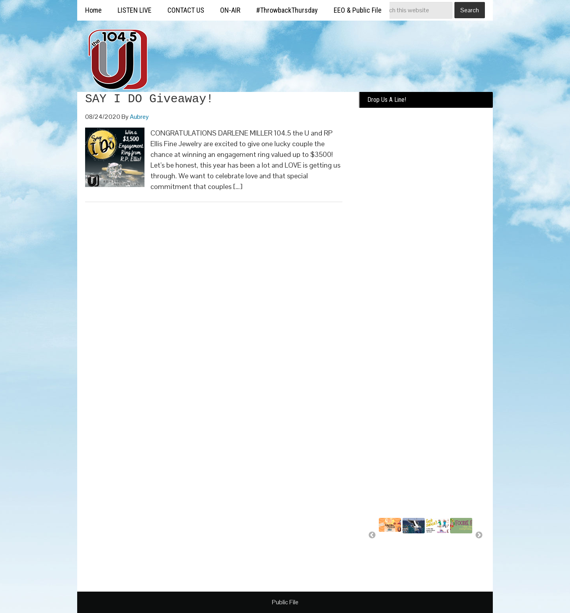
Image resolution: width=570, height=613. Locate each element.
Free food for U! (459, 546)
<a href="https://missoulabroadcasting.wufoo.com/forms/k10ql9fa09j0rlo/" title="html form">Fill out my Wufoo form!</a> (425, 235)
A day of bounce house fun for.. (436, 549)
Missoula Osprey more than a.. (413, 549)
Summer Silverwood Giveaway (392, 544)
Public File (285, 602)
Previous (372, 535)
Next (479, 535)
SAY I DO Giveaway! (149, 99)
